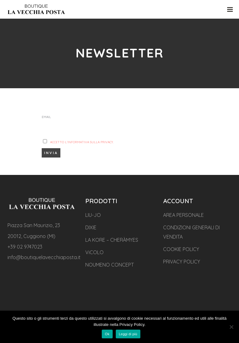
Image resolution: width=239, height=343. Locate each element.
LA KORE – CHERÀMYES (111, 240)
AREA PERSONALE (183, 215)
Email (46, 117)
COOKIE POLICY (181, 249)
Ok (107, 334)
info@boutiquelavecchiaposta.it (44, 257)
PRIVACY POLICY (181, 261)
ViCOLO (94, 252)
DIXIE (90, 227)
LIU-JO (93, 215)
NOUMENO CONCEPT (109, 265)
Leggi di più (128, 334)
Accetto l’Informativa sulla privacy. (82, 142)
